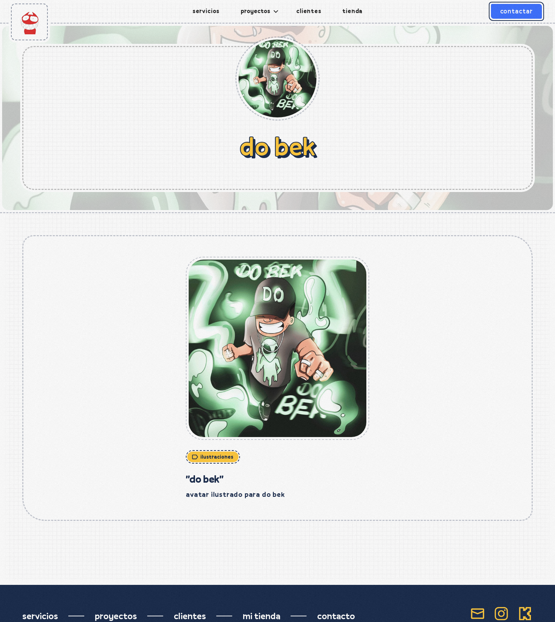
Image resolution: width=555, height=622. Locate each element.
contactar (516, 11)
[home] (29, 22)
